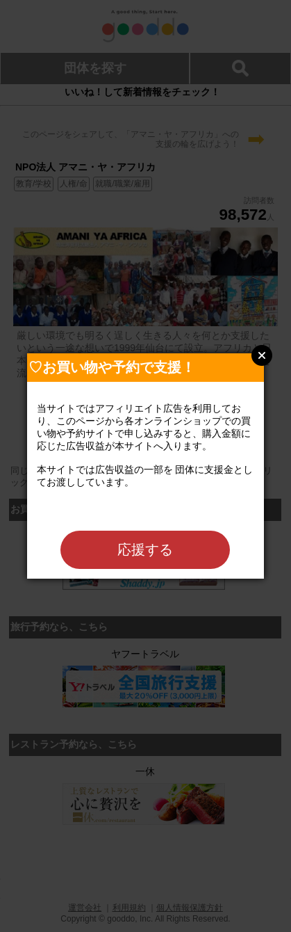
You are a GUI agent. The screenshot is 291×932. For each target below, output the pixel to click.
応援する (145, 549)
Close (261, 355)
